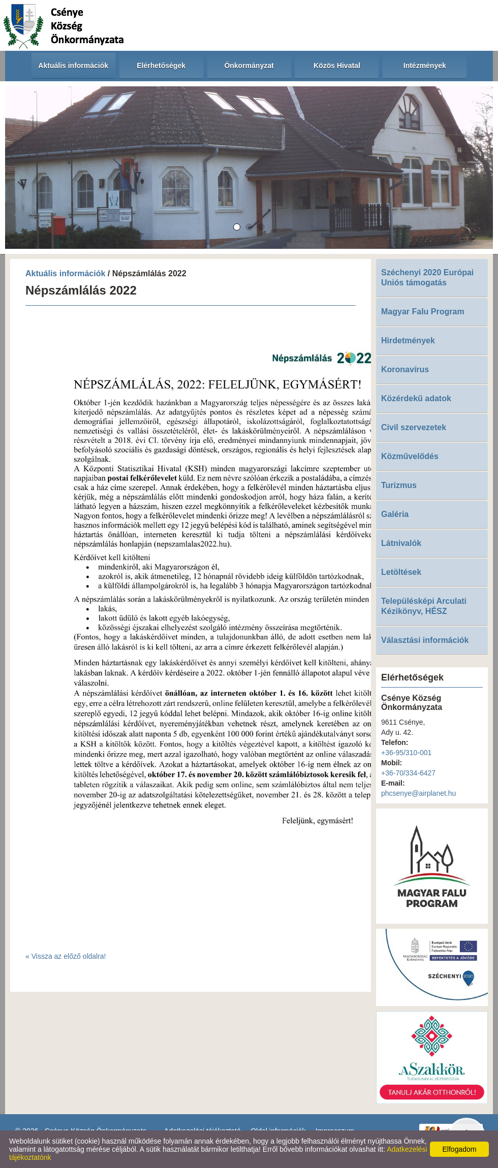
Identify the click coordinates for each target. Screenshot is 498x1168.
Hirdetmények (408, 340)
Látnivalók (401, 543)
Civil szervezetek (413, 427)
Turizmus (399, 485)
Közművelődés (410, 456)
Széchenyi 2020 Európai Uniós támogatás (427, 277)
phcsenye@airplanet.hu (418, 793)
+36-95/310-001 (406, 753)
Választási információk (425, 640)
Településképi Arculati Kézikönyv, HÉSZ (423, 606)
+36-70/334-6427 (408, 773)
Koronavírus (405, 369)
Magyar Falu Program (422, 311)
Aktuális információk (65, 273)
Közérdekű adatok (416, 398)
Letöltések (401, 572)
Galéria (395, 514)
